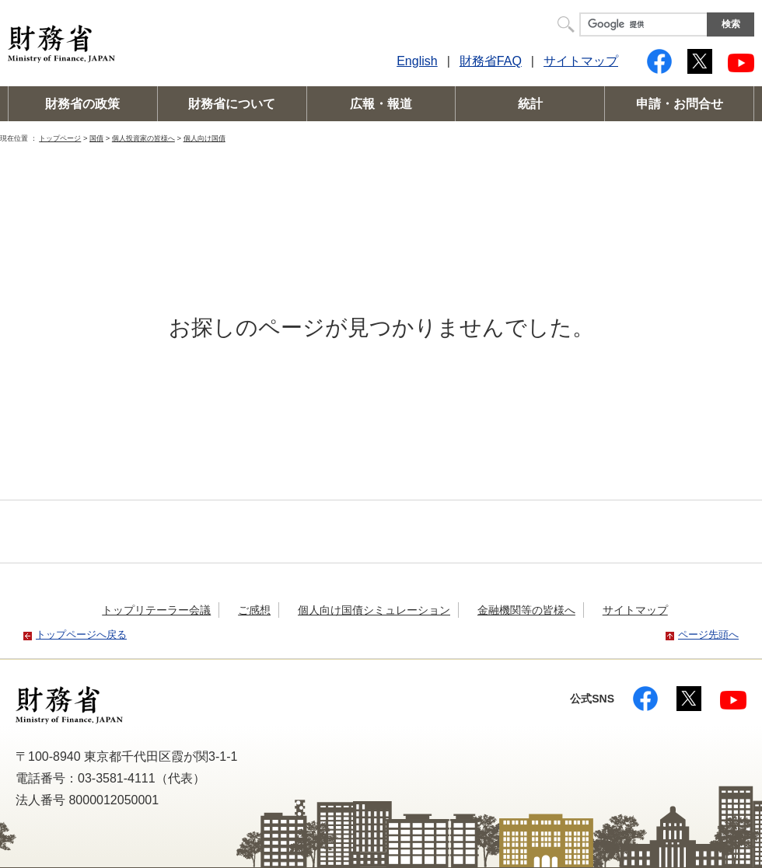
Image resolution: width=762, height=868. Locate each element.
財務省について (231, 103)
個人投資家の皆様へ (143, 138)
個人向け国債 (204, 138)
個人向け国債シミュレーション (374, 610)
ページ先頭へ (708, 634)
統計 (530, 103)
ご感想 (254, 610)
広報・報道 (381, 103)
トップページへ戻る (81, 634)
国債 (96, 138)
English (417, 61)
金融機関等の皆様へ (526, 610)
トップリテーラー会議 (156, 610)
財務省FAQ (491, 61)
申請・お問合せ (679, 103)
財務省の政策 (82, 103)
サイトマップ (581, 61)
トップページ (60, 138)
